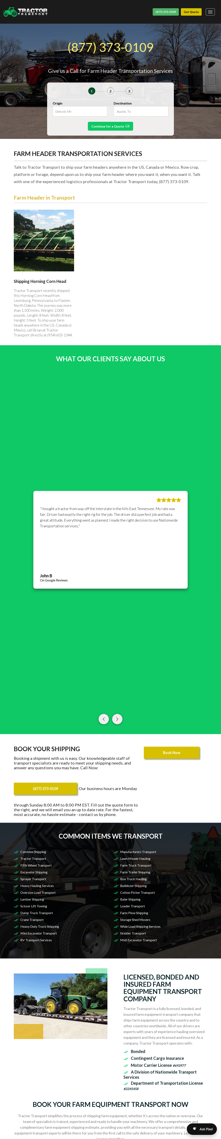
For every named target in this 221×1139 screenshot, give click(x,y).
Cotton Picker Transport (137, 892)
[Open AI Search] (202, 1129)
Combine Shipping (33, 852)
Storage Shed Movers (135, 920)
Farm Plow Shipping (134, 913)
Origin (57, 103)
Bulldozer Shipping (133, 886)
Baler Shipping (130, 899)
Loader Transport (132, 906)
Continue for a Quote (110, 126)
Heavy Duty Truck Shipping (39, 926)
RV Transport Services (36, 940)
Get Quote (191, 12)
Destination (123, 103)
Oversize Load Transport (38, 892)
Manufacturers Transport (138, 852)
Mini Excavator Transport (38, 933)
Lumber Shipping (32, 899)
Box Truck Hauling (133, 879)
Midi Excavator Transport (138, 940)
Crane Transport (32, 920)
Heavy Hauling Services (37, 886)
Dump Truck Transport (36, 913)
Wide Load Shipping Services (140, 926)
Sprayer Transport (33, 879)
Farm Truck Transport (135, 865)
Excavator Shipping (34, 872)
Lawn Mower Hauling (135, 858)
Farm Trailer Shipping (135, 872)
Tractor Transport (33, 858)
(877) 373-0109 (166, 12)
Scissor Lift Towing (33, 906)
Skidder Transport (133, 933)
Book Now (171, 752)
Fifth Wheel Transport (36, 865)
